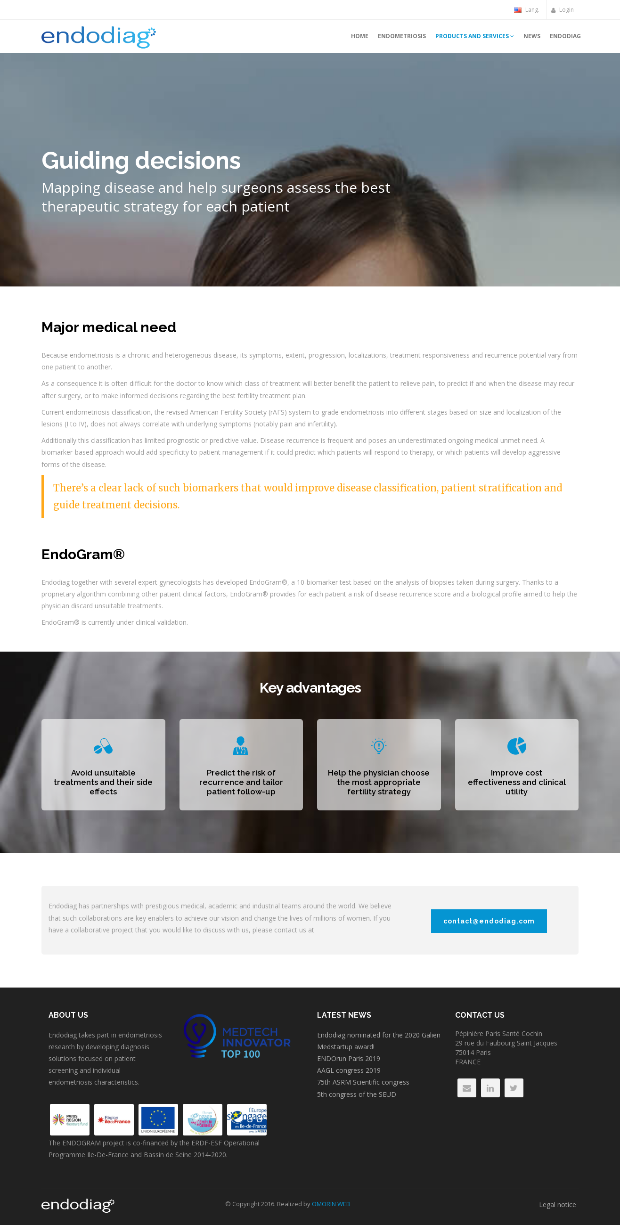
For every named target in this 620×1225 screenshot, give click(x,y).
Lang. (526, 10)
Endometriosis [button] (402, 36)
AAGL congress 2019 (349, 1070)
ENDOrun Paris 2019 (348, 1058)
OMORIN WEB (331, 1204)
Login (562, 10)
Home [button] (359, 36)
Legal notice (557, 1204)
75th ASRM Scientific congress (363, 1082)
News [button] (531, 36)
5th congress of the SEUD (356, 1094)
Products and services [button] (474, 36)
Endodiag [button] (565, 36)
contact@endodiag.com (489, 921)
